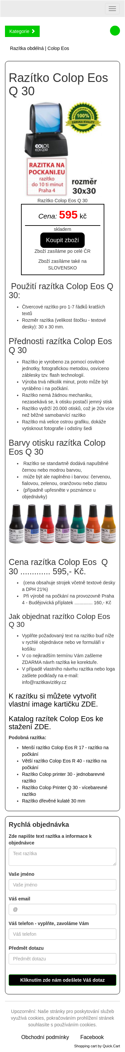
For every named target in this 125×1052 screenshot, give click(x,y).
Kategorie (22, 31)
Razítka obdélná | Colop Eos (39, 48)
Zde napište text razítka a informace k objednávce (50, 839)
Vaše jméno (21, 874)
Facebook (92, 1037)
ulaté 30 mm (53, 800)
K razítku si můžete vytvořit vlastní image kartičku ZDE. (53, 700)
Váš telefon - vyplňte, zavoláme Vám (49, 923)
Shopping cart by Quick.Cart (97, 1046)
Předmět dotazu (26, 948)
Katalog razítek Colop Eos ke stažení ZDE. (56, 723)
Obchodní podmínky (45, 1037)
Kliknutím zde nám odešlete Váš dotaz (62, 980)
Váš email (19, 898)
